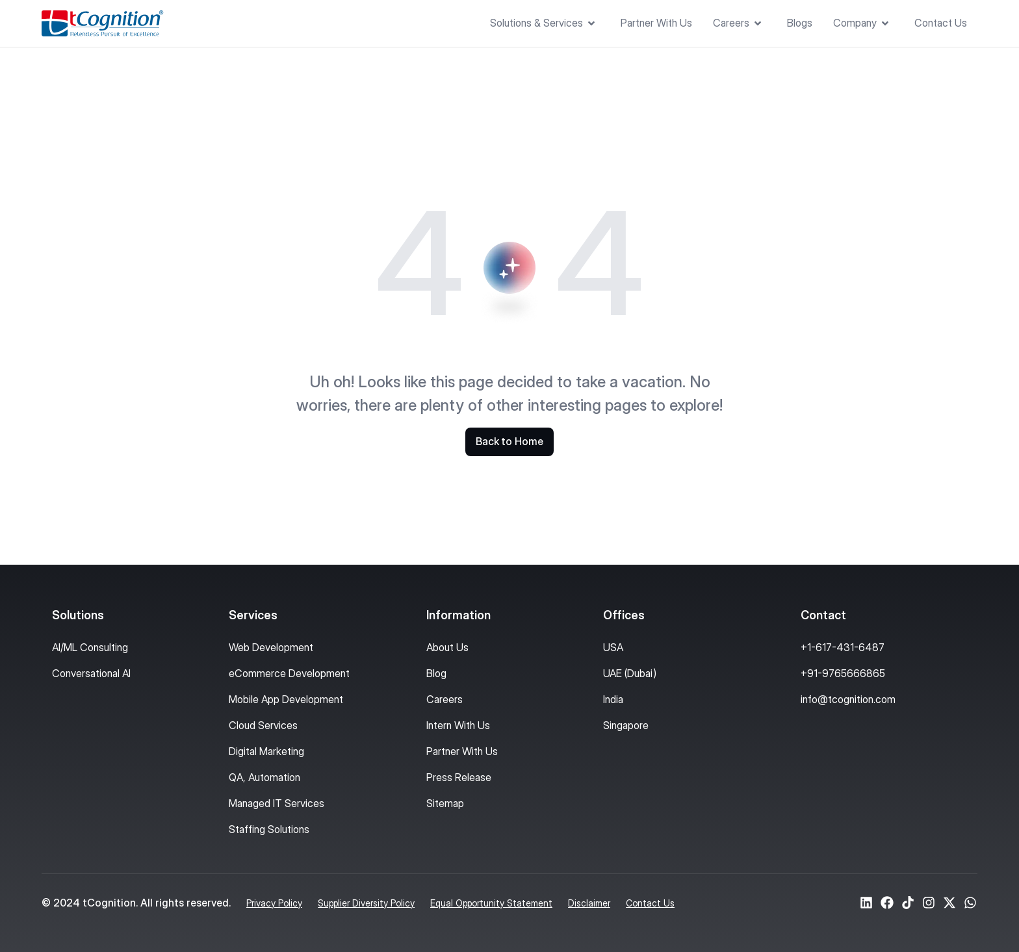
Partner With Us (462, 751)
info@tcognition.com (848, 699)
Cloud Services (263, 725)
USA (613, 647)
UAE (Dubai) (629, 673)
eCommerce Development (289, 673)
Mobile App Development (286, 699)
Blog (436, 673)
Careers (444, 699)
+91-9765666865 (843, 673)
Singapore (626, 725)
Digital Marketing (266, 751)
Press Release (458, 777)
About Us (447, 647)
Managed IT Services (276, 803)
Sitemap (445, 803)
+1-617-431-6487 (842, 647)
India (613, 699)
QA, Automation (264, 777)
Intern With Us (458, 725)
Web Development (271, 647)
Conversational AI (91, 673)
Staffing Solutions (269, 829)
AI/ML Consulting (90, 647)
